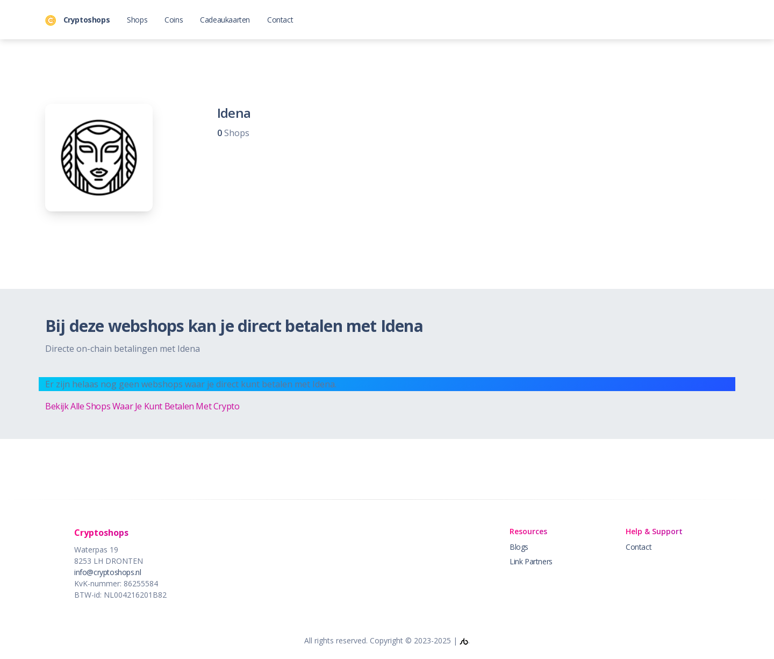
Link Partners (531, 561)
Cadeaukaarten (225, 20)
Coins (173, 20)
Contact (280, 20)
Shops (137, 20)
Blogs (519, 547)
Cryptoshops (77, 20)
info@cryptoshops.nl (107, 572)
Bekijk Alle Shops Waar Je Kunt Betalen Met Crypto (142, 406)
